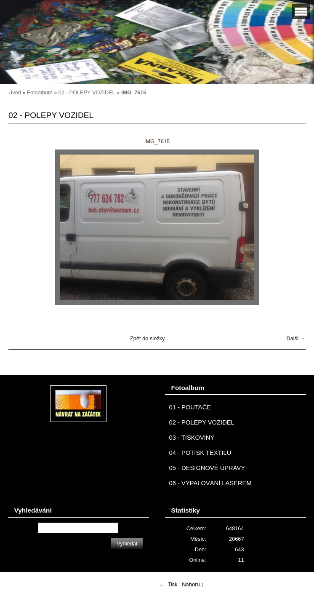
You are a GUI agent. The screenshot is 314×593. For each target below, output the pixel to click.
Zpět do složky (147, 338)
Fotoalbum (39, 92)
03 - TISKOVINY (192, 437)
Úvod (14, 92)
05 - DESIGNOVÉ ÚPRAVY (207, 468)
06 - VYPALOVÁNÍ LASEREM (210, 483)
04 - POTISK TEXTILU (200, 452)
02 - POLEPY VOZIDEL (87, 92)
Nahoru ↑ (193, 584)
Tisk (172, 584)
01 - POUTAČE (190, 407)
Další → (296, 338)
